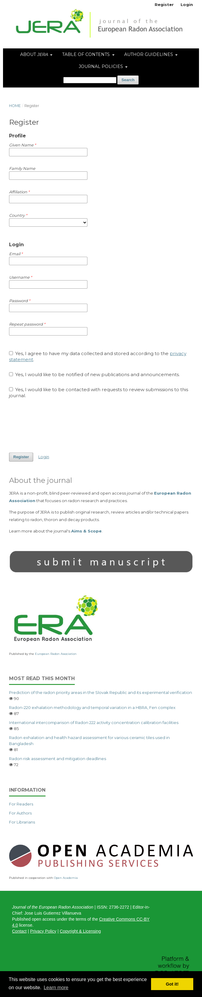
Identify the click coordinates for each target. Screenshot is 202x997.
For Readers (21, 804)
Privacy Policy (43, 931)
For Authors (20, 813)
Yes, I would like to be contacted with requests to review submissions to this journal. (98, 392)
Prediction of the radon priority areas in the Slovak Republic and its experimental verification (100, 692)
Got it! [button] (172, 984)
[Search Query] (89, 80)
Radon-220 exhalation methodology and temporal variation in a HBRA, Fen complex (92, 707)
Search (128, 80)
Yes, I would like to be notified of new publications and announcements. (94, 374)
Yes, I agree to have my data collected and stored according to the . (97, 356)
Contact (19, 931)
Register (164, 4)
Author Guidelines (149, 54)
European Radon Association (56, 653)
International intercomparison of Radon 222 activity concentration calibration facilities (93, 722)
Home (15, 105)
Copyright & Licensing (80, 931)
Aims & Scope (86, 531)
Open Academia (66, 877)
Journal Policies (101, 66)
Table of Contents (86, 54)
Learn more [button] (56, 987)
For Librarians (22, 822)
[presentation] (55, 425)
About (34, 54)
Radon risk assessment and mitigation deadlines (57, 758)
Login (187, 4)
